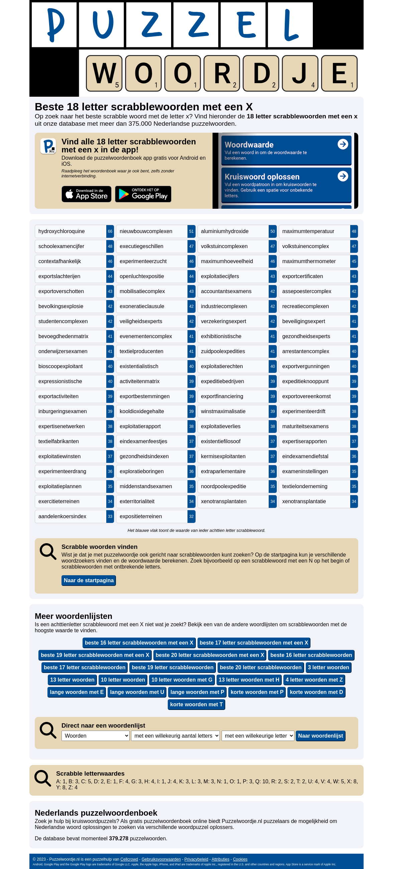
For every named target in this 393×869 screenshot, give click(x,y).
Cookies (240, 859)
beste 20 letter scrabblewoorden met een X (210, 655)
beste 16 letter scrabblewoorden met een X (139, 643)
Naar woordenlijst (320, 736)
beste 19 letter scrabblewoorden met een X (95, 655)
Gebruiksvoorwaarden (161, 859)
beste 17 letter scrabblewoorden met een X (254, 643)
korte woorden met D (316, 692)
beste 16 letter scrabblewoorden (311, 655)
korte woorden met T (196, 704)
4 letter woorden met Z (314, 680)
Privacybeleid (196, 859)
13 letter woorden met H (249, 680)
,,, (95, 736)
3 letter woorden (329, 667)
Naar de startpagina (89, 580)
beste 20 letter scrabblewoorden (261, 667)
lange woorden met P (197, 692)
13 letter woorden (72, 680)
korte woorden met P (257, 692)
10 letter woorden (123, 680)
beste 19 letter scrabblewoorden (173, 667)
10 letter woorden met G (181, 680)
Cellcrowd (129, 859)
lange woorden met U (137, 692)
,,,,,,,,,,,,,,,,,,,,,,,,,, (258, 736)
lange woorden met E (77, 692)
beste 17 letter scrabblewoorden (85, 667)
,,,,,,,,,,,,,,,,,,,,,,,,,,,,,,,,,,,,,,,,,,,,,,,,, (175, 736)
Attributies (220, 859)
